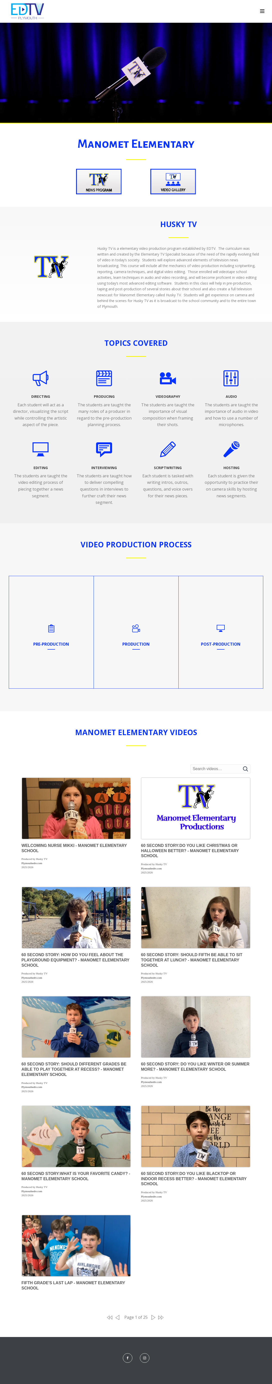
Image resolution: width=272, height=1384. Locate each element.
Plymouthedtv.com (32, 863)
